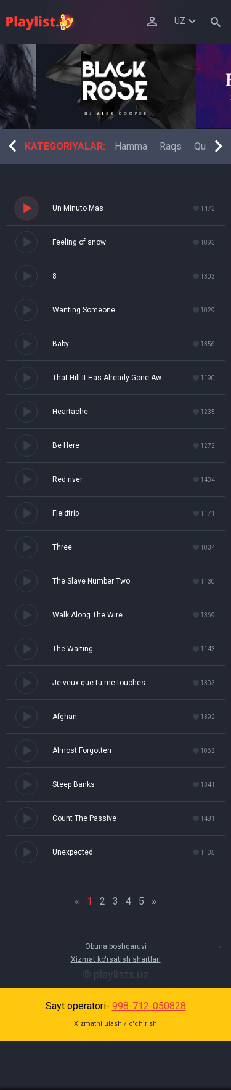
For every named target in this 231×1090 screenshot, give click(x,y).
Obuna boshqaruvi (116, 946)
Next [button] (219, 146)
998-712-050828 (149, 1006)
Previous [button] (12, 146)
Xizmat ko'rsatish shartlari (116, 959)
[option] (116, 86)
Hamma (131, 146)
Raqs (171, 146)
